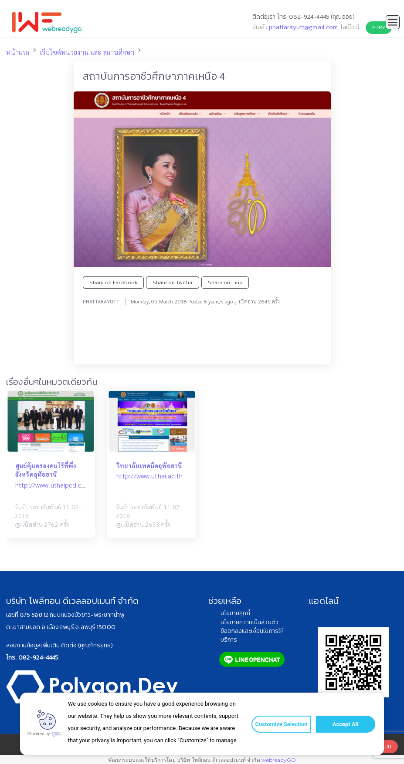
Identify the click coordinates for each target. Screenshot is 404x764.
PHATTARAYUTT (101, 301)
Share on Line (225, 282)
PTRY (378, 27)
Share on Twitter (173, 282)
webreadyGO (278, 760)
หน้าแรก (17, 52)
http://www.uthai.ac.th (149, 475)
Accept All (343, 724)
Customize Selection (280, 724)
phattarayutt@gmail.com (303, 27)
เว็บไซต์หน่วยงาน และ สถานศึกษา (87, 52)
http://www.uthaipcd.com (53, 485)
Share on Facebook (113, 282)
